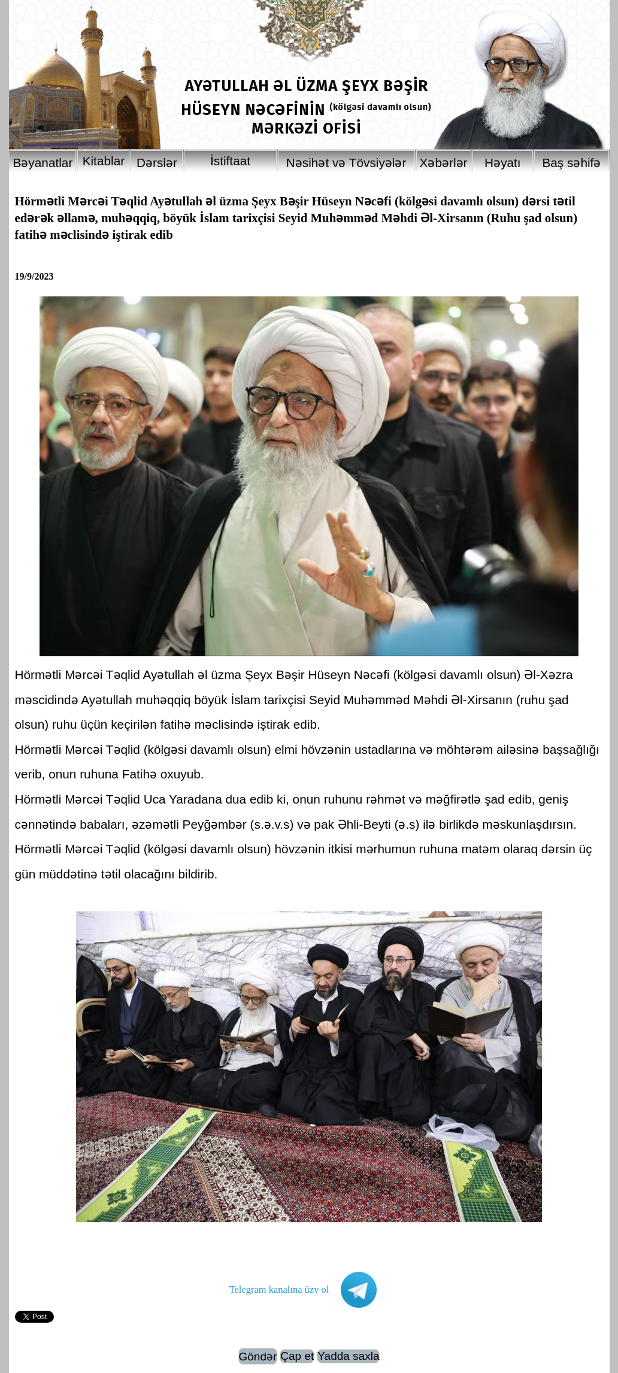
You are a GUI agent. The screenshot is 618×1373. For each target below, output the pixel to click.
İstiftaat (230, 161)
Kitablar (104, 161)
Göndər (258, 1356)
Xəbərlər (444, 162)
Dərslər (157, 162)
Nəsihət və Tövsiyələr (346, 162)
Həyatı (502, 162)
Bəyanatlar (43, 162)
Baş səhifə (571, 162)
